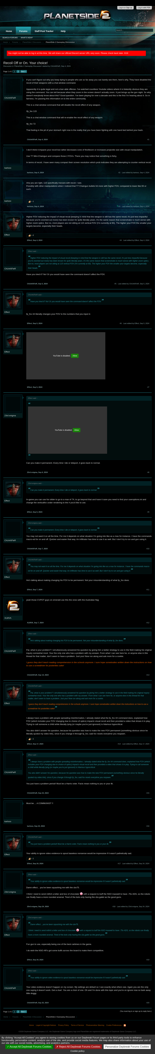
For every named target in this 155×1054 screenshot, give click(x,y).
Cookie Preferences (114, 1025)
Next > (23, 71)
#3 (119, 206)
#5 (115, 284)
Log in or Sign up (125, 8)
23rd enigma (10, 415)
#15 (147, 793)
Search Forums (10, 38)
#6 (121, 323)
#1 (148, 139)
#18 (113, 906)
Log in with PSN (144, 8)
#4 (121, 240)
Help (63, 31)
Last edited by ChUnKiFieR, (133, 284)
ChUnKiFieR (55, 66)
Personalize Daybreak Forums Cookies (127, 1046)
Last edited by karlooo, (135, 172)
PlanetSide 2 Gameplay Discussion (28, 66)
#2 (119, 172)
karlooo (7, 168)
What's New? (27, 38)
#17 (119, 863)
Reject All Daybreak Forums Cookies (78, 1046)
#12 (147, 623)
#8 (148, 472)
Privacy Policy (63, 1025)
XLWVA (7, 618)
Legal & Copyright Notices (46, 1025)
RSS (125, 1025)
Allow (75, 356)
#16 (147, 826)
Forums (23, 31)
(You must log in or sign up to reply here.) (136, 1011)
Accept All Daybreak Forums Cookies (29, 1046)
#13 (147, 675)
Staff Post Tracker (44, 31)
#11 (147, 590)
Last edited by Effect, (136, 240)
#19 (147, 960)
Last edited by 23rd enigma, (133, 906)
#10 (147, 549)
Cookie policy (77, 1051)
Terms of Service (77, 1025)
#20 (147, 1003)
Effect (7, 235)
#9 (148, 512)
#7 (148, 387)
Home (9, 31)
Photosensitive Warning (95, 1025)
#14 (119, 744)
